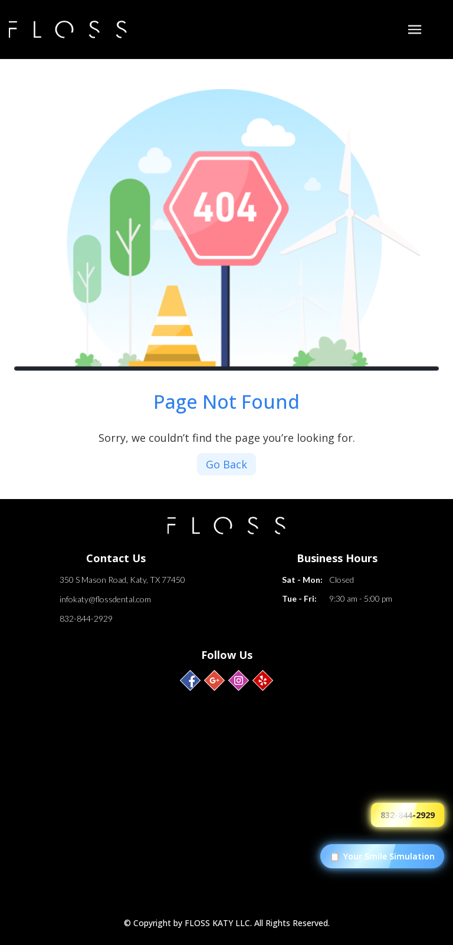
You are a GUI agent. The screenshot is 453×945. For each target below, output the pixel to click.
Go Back (226, 464)
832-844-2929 (86, 618)
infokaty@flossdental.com (105, 599)
